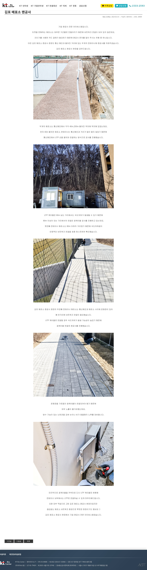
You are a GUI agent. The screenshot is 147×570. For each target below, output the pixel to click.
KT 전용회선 (51, 5)
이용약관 (3, 554)
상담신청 (83, 5)
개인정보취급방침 (15, 554)
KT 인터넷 (23, 5)
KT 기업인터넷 (37, 5)
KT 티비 (63, 5)
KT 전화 (72, 5)
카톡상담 (107, 5)
